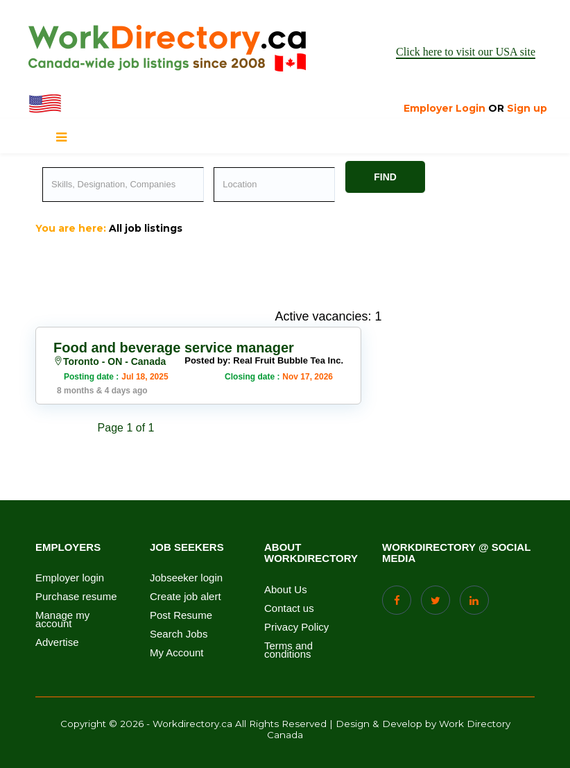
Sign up (527, 108)
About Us (285, 590)
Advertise (57, 642)
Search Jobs (178, 634)
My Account (177, 653)
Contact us (289, 608)
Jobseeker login (186, 578)
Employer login (69, 578)
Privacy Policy (296, 627)
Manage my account (62, 619)
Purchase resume (76, 596)
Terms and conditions (288, 650)
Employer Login (444, 108)
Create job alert (185, 596)
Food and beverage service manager (173, 347)
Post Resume (181, 615)
